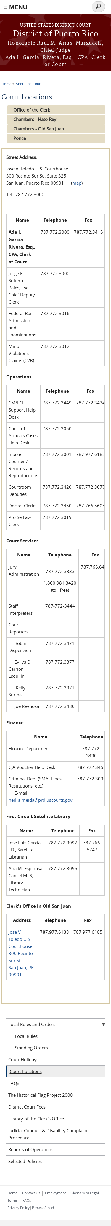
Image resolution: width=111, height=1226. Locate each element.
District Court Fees (27, 1107)
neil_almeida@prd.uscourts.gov (41, 800)
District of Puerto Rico (55, 34)
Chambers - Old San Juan (38, 129)
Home (6, 83)
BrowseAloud (43, 1207)
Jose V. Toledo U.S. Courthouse (20, 939)
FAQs (13, 1083)
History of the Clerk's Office (36, 1119)
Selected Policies (25, 1161)
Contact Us (31, 1192)
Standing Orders (31, 1048)
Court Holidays (23, 1059)
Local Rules (26, 1036)
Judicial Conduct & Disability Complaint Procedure (48, 1133)
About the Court (29, 83)
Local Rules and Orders (31, 1024)
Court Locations (26, 1071)
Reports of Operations (30, 1149)
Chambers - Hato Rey (34, 119)
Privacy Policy (18, 1207)
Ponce (19, 138)
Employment (55, 1192)
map (76, 183)
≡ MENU (16, 7)
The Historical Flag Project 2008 (40, 1095)
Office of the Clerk (31, 110)
